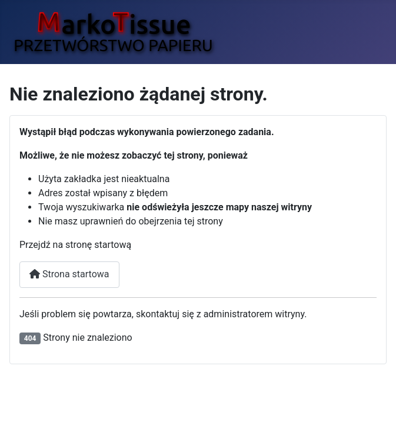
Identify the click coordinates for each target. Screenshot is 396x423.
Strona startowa (69, 274)
